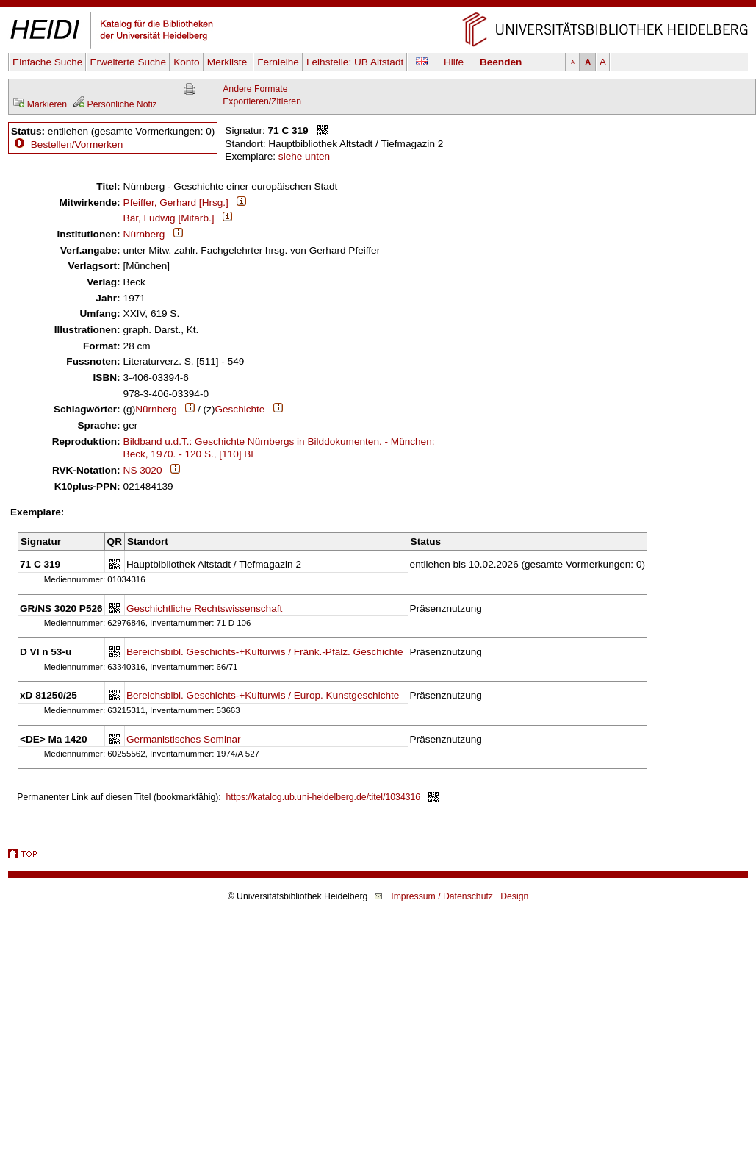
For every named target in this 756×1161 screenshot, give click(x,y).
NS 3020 (142, 470)
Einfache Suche (47, 62)
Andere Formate (255, 89)
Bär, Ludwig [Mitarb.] (169, 218)
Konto (186, 62)
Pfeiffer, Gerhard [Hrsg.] (175, 202)
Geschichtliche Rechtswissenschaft (204, 608)
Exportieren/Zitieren (262, 101)
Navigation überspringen (378, 6)
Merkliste (228, 62)
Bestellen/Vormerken (77, 144)
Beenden (501, 62)
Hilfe (454, 62)
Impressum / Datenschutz (442, 896)
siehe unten (304, 156)
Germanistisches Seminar (183, 739)
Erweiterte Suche (128, 62)
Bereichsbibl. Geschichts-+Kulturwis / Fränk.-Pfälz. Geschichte (264, 651)
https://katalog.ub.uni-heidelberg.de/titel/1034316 (323, 797)
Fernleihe (278, 62)
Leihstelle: (354, 62)
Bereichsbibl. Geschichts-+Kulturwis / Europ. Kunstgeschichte (262, 695)
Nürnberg (144, 234)
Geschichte (239, 409)
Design (514, 896)
